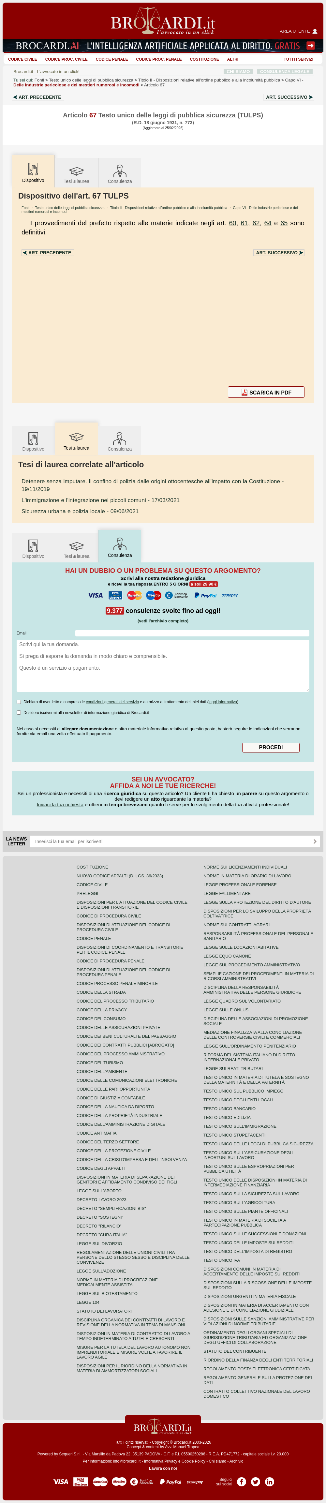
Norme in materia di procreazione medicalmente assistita (117, 1282)
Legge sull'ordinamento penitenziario (249, 1046)
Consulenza (120, 173)
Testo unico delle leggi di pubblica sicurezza (91, 80)
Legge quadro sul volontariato (242, 1001)
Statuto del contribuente (234, 1351)
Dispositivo (33, 441)
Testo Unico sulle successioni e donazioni (254, 1233)
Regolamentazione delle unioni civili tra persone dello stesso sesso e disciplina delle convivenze (133, 1257)
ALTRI (232, 59)
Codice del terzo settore (108, 1141)
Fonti (39, 80)
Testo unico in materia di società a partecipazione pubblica (244, 1223)
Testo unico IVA (221, 1260)
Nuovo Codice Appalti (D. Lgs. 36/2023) (120, 875)
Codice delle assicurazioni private (118, 1027)
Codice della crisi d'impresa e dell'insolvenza (132, 1159)
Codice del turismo (100, 1062)
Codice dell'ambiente (102, 1071)
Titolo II (209, 80)
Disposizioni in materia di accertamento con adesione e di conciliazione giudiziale (256, 1308)
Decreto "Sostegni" (100, 1217)
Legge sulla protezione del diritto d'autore (257, 902)
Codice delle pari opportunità (113, 1089)
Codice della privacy (102, 1009)
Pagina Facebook (241, 1479)
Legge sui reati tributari (233, 1068)
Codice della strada (101, 992)
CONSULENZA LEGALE (284, 71)
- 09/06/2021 (80, 511)
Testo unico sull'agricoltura (239, 1202)
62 (255, 223)
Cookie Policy (193, 1461)
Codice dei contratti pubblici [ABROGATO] (125, 1045)
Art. (40, 97)
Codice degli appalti (101, 1168)
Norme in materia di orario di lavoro (247, 875)
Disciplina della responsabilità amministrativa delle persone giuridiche (252, 990)
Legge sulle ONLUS (225, 1009)
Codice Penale (112, 59)
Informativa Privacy (160, 1461)
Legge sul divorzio (99, 1243)
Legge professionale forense (240, 884)
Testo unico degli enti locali (238, 1099)
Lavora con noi (163, 1468)
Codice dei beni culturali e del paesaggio (126, 1036)
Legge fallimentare (227, 893)
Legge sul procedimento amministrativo (251, 964)
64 (267, 223)
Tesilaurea (76, 173)
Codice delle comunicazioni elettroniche (127, 1080)
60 (232, 223)
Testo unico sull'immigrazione (239, 1126)
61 (244, 223)
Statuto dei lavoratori (104, 1311)
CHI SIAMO (238, 71)
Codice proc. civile (66, 59)
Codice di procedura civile (109, 916)
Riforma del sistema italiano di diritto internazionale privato (249, 1057)
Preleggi (87, 893)
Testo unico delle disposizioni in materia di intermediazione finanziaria (255, 1182)
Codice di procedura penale (110, 961)
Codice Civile (22, 59)
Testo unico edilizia (227, 1117)
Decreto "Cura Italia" (102, 1234)
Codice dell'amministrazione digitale (121, 1124)
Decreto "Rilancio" (99, 1226)
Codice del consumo (101, 1018)
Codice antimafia (97, 1133)
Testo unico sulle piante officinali (245, 1211)
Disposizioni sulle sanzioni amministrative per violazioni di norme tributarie (258, 1321)
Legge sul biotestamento (107, 1293)
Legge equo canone (227, 956)
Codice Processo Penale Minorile (117, 983)
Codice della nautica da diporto (115, 1106)
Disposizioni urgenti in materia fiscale (249, 1296)
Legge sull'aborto (99, 1190)
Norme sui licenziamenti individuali (245, 867)
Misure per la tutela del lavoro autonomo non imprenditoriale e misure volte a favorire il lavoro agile (133, 1352)
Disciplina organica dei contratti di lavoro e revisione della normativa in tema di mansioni (131, 1322)
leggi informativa (223, 702)
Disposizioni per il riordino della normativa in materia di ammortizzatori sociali (132, 1368)
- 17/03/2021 (101, 500)
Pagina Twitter (255, 1479)
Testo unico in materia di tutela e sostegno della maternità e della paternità (256, 1080)
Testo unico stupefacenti (234, 1135)
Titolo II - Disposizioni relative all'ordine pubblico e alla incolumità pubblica (168, 208)
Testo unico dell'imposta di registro (247, 1251)
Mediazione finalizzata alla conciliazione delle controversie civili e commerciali (252, 1035)
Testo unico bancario (229, 1108)
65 (284, 223)
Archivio (237, 1461)
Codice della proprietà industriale (119, 1115)
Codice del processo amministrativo (121, 1053)
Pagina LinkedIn (269, 1479)
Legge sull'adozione (101, 1271)
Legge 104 (88, 1302)
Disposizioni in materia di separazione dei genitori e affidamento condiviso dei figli (127, 1179)
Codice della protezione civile (114, 1150)
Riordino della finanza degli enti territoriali (258, 1360)
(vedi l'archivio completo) (163, 620)
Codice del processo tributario (115, 1001)
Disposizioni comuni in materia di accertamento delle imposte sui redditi (251, 1271)
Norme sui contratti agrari (236, 924)
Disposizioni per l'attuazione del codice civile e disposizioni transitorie (132, 905)
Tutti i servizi (298, 59)
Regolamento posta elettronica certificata (256, 1368)
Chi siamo (217, 1461)
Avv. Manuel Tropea (182, 1447)
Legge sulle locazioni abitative (241, 947)
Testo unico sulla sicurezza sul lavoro (251, 1193)
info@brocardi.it (127, 1461)
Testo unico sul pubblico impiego (243, 1091)
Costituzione (204, 59)
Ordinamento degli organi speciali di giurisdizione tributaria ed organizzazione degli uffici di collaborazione (255, 1337)
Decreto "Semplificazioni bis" (111, 1208)
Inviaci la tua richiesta (60, 804)
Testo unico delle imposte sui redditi (248, 1242)
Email (21, 633)
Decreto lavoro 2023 (101, 1199)
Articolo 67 (154, 84)
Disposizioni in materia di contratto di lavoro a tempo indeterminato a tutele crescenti (133, 1336)
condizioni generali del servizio (112, 702)
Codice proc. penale (159, 59)
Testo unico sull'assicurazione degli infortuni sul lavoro (248, 1155)
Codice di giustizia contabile (111, 1097)
